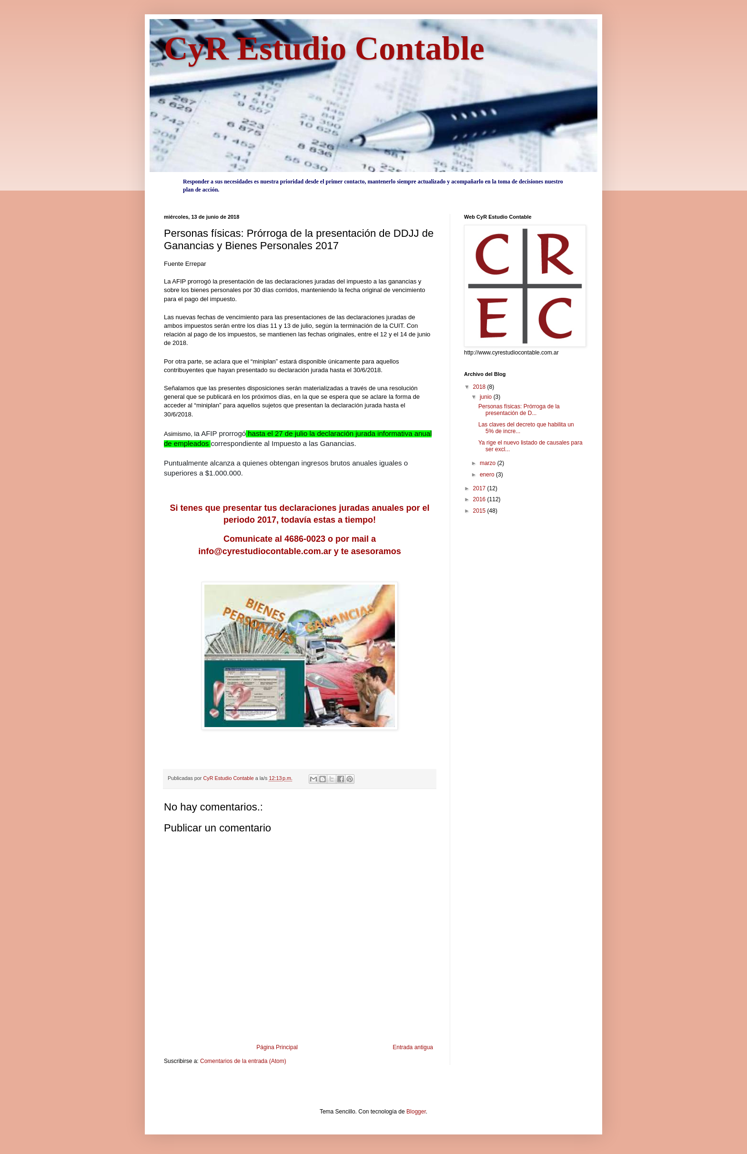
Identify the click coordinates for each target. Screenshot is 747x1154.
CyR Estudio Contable (324, 48)
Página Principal (277, 1047)
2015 (480, 510)
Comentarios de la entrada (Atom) (243, 1061)
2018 (480, 387)
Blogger (416, 1111)
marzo (488, 463)
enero (488, 474)
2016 (480, 499)
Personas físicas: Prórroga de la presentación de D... (519, 409)
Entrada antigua (413, 1047)
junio (487, 397)
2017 (480, 488)
